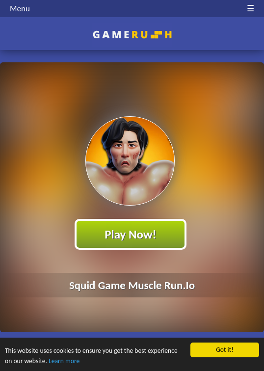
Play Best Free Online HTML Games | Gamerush (132, 34)
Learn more (64, 361)
